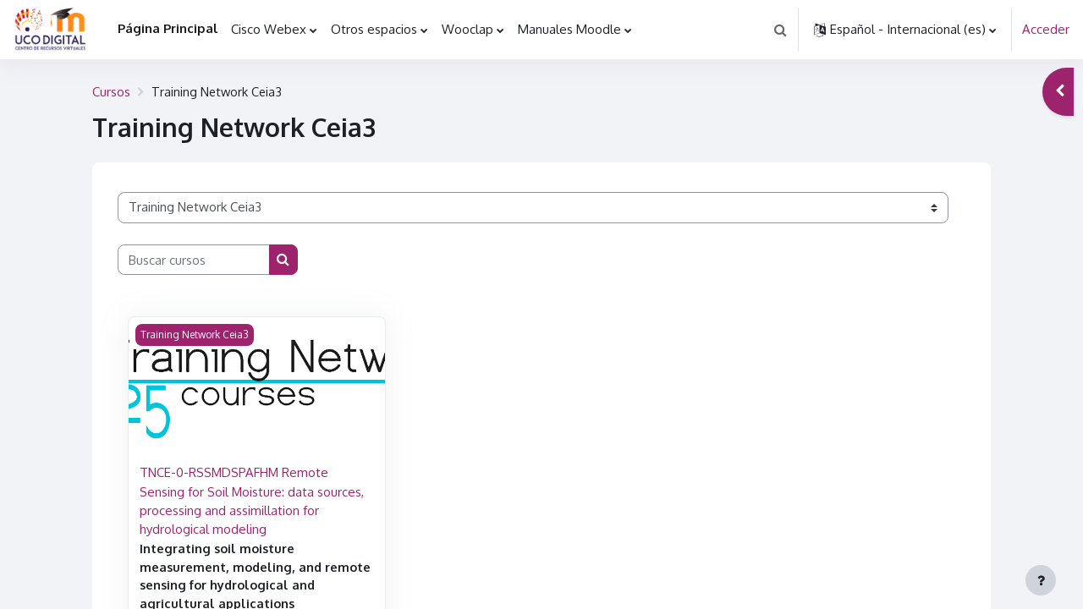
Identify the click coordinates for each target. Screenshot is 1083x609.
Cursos (111, 92)
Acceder (1045, 29)
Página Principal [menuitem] (167, 28)
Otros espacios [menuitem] (374, 29)
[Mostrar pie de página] (1040, 580)
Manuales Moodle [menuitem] (569, 29)
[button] (780, 29)
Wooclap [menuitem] (467, 29)
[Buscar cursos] (194, 260)
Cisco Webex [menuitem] (268, 29)
